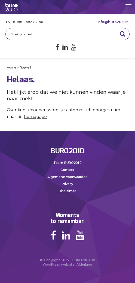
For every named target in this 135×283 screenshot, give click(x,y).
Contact (67, 170)
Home (11, 67)
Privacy (67, 184)
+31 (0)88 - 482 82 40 (24, 22)
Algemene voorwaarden (67, 177)
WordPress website (59, 264)
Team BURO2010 (67, 163)
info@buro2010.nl (113, 22)
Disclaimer (67, 191)
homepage (35, 116)
